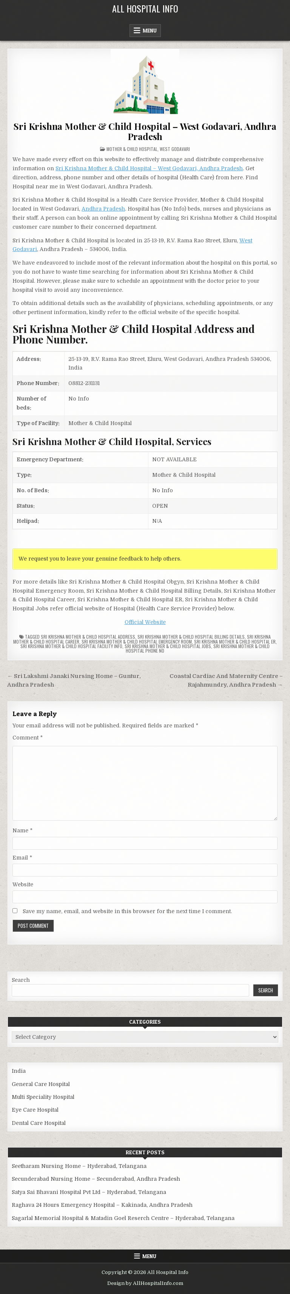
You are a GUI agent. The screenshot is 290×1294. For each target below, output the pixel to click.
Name (22, 830)
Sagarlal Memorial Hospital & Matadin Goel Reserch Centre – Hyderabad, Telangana (123, 1218)
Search (21, 980)
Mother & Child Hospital (131, 149)
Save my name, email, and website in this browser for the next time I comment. (127, 911)
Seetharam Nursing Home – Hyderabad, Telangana (79, 1166)
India (19, 1071)
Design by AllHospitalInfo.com (145, 1283)
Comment (27, 738)
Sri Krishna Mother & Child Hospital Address (88, 636)
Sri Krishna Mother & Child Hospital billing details (191, 636)
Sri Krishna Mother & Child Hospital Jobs (168, 646)
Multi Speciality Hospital (43, 1097)
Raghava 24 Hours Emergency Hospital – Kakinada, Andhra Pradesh (102, 1205)
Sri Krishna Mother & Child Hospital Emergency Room (137, 641)
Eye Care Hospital (35, 1110)
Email (22, 858)
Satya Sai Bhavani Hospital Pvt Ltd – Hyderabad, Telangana (89, 1192)
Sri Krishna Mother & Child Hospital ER (235, 641)
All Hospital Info (145, 8)
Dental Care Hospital (39, 1123)
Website (22, 884)
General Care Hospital (41, 1084)
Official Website (145, 622)
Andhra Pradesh (103, 209)
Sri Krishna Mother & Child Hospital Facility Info (71, 646)
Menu (150, 31)
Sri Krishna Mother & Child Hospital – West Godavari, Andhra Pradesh (145, 131)
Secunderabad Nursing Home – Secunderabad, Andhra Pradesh (96, 1179)
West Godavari (175, 149)
